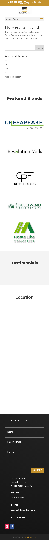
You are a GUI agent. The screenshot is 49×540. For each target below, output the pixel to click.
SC (6, 60)
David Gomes (30, 537)
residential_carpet (13, 77)
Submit (37, 470)
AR (6, 69)
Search (39, 48)
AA (6, 73)
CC (6, 65)
